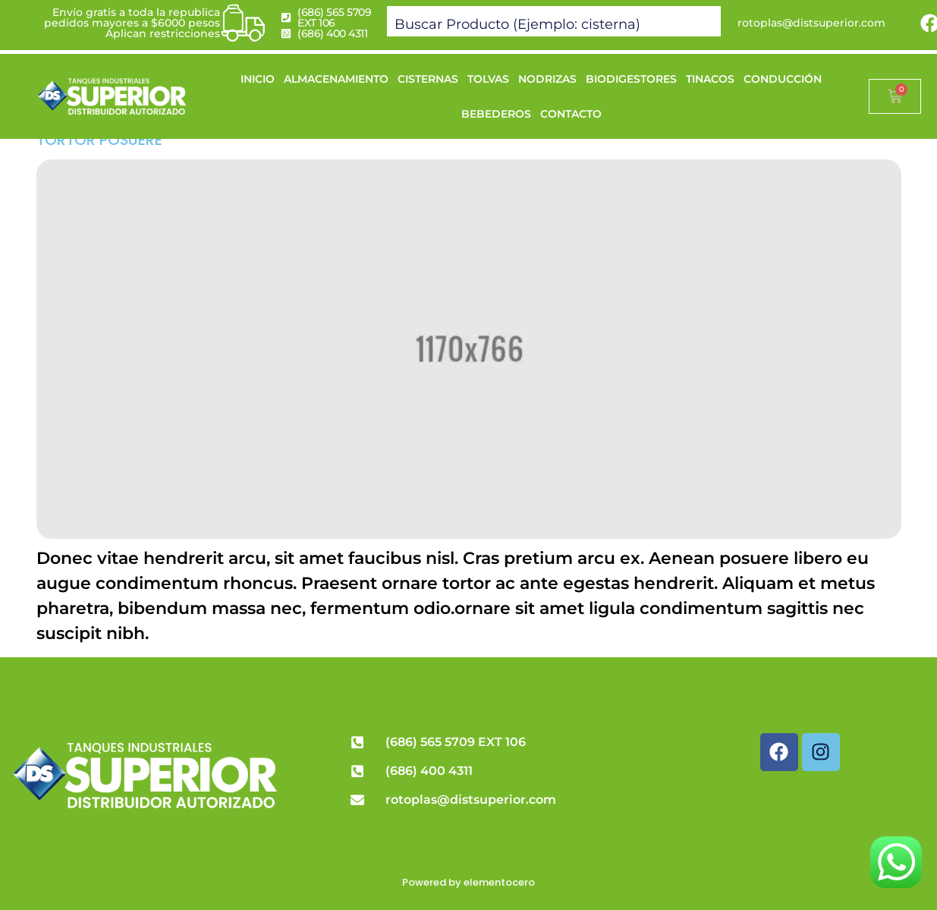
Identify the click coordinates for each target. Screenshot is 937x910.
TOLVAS (488, 79)
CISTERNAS (428, 79)
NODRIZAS (547, 79)
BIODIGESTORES (631, 79)
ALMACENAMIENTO (336, 79)
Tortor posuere (99, 140)
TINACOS (710, 79)
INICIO (258, 79)
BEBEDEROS (496, 114)
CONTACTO (571, 114)
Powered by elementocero (468, 882)
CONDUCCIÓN (783, 79)
